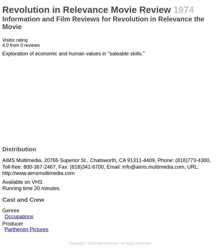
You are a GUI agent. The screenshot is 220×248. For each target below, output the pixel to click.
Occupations (19, 216)
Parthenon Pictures (26, 229)
